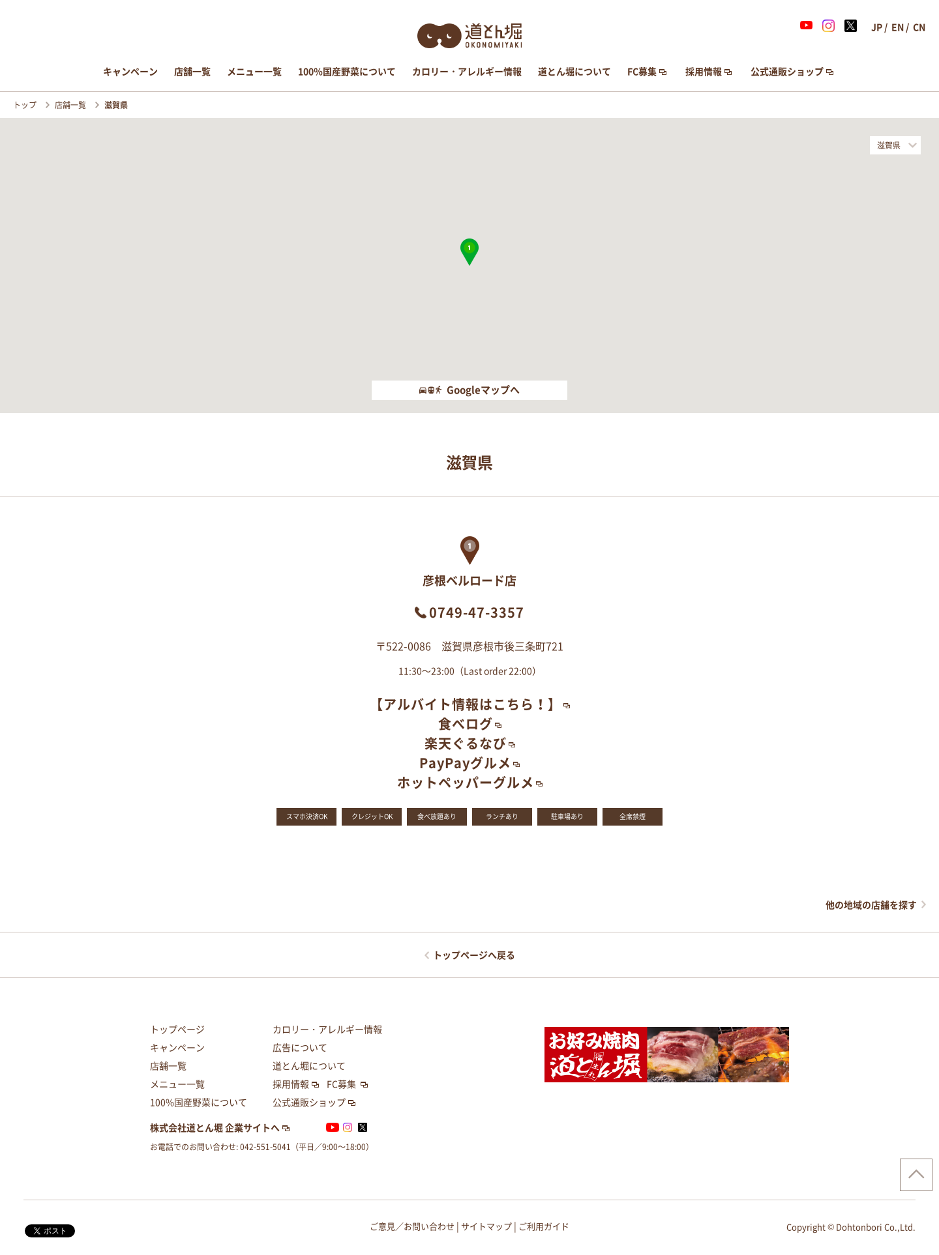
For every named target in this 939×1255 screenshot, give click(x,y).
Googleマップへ (469, 390)
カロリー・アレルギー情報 (467, 71)
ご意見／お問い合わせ (412, 1226)
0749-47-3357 (476, 612)
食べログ (465, 723)
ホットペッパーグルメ (465, 782)
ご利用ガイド (543, 1226)
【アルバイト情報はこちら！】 (465, 704)
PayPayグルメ (465, 763)
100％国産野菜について (347, 71)
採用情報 (703, 71)
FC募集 (642, 71)
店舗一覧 (192, 71)
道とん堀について (574, 71)
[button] (469, 252)
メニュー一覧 (254, 71)
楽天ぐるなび (466, 743)
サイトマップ (486, 1226)
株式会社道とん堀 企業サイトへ (215, 1127)
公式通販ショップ (787, 71)
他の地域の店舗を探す (871, 905)
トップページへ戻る (474, 955)
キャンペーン (130, 71)
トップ (25, 105)
